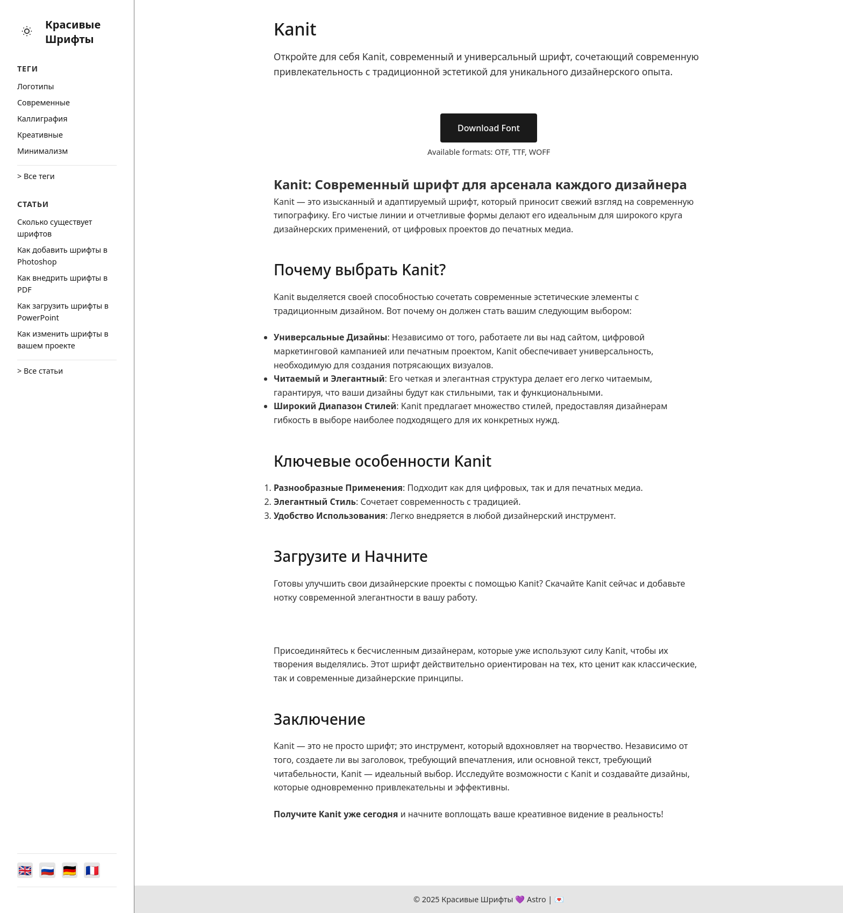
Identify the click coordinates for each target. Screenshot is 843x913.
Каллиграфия (42, 118)
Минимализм (42, 151)
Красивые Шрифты (73, 31)
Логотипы (35, 86)
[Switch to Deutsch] (73, 869)
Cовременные (43, 102)
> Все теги (36, 176)
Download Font (489, 128)
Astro (536, 899)
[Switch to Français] (96, 869)
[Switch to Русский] (49, 869)
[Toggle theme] (27, 32)
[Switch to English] (25, 869)
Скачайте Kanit (576, 583)
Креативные (40, 135)
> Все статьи (40, 371)
